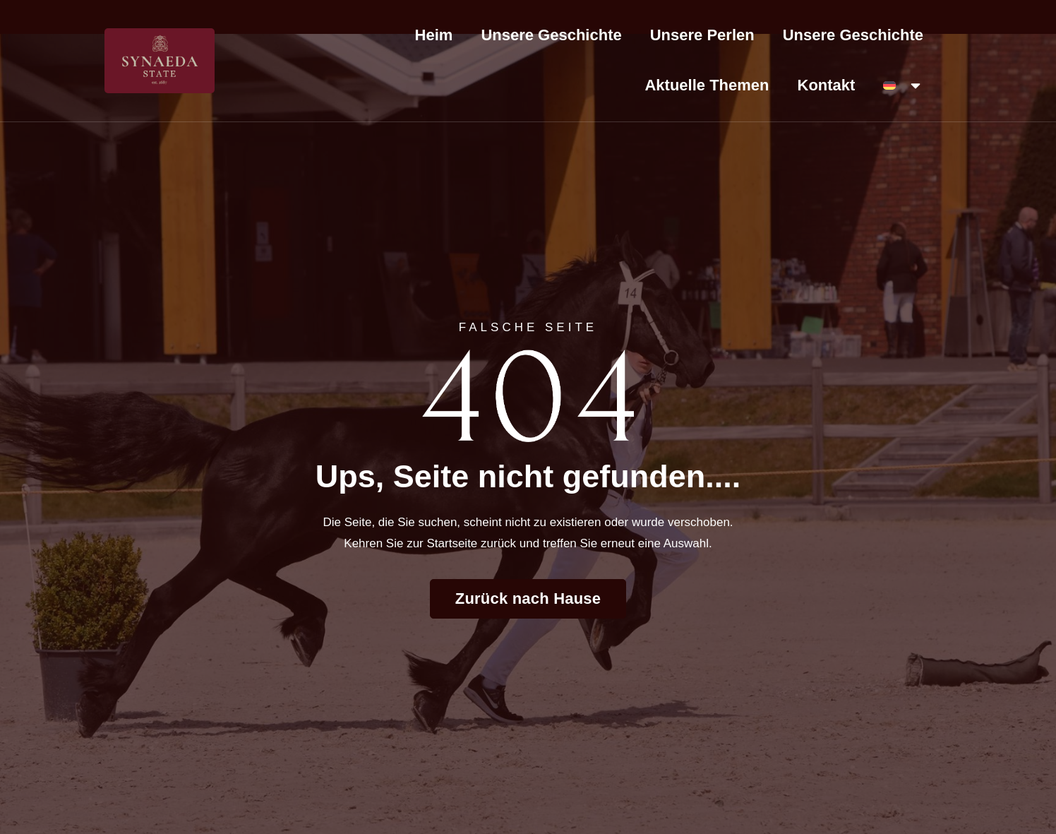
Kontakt (827, 85)
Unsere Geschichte (551, 35)
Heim (434, 35)
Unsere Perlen (702, 35)
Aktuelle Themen (706, 85)
